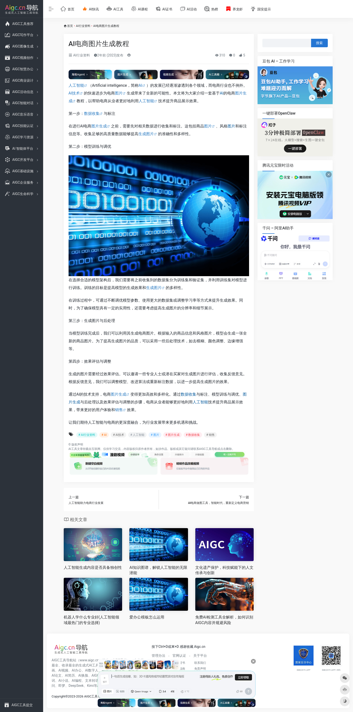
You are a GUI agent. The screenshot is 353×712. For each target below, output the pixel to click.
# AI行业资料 (86, 435)
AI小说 (63, 680)
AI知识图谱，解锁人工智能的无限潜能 (158, 570)
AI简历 (70, 675)
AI (140, 85)
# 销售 (210, 435)
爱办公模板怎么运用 (146, 617)
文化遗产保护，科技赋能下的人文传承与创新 (224, 570)
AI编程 (77, 680)
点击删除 (226, 449)
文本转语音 (93, 680)
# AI (104, 435)
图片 (119, 93)
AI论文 (57, 675)
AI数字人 (91, 670)
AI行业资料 (83, 26)
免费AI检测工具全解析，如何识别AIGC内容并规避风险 (224, 620)
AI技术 (74, 93)
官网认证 (179, 655)
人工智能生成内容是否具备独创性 (93, 567)
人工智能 (76, 85)
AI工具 (73, 449)
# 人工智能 (137, 435)
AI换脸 (83, 675)
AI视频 (63, 670)
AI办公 (77, 670)
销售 (119, 409)
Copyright (58, 696)
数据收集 (92, 113)
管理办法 (158, 655)
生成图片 (146, 134)
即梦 (61, 686)
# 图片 (155, 435)
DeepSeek (76, 686)
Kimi (90, 686)
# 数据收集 (193, 435)
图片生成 (99, 126)
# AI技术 (118, 435)
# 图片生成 (172, 435)
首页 (70, 26)
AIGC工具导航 (208, 449)
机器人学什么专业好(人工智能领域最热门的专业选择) (91, 620)
